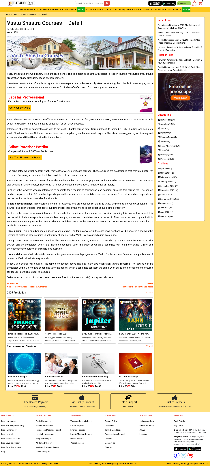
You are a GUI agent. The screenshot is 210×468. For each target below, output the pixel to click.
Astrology (166, 124)
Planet (163, 150)
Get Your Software (19, 107)
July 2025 (165, 208)
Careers (108, 440)
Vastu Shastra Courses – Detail (35, 14)
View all (149, 292)
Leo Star (143, 436)
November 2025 (168, 190)
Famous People (167, 137)
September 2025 (168, 199)
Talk (81, 9)
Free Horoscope (8, 423)
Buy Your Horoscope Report (25, 157)
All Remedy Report (44, 444)
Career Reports (77, 427)
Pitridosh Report (43, 453)
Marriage (165, 154)
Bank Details (179, 423)
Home (8, 14)
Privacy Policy (111, 423)
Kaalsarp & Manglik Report (47, 449)
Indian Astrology (147, 423)
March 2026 (166, 173)
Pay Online (178, 427)
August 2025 (166, 203)
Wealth (164, 141)
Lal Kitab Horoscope (45, 436)
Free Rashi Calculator (10, 440)
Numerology (166, 120)
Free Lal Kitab (7, 436)
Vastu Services (77, 444)
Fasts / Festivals (169, 146)
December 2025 (168, 186)
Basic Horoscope (43, 423)
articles (16, 14)
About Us (177, 9)
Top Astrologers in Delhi (80, 423)
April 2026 (165, 168)
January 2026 (167, 181)
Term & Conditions (113, 431)
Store (186, 9)
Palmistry (165, 133)
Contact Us (110, 444)
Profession (166, 159)
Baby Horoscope (43, 440)
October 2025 (167, 195)
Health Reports (77, 440)
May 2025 (165, 216)
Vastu (163, 128)
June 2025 (165, 212)
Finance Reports (77, 431)
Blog (170, 9)
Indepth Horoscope (44, 427)
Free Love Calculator (10, 444)
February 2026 (167, 177)
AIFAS (142, 431)
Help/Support (184, 3)
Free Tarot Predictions (11, 449)
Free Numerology (8, 431)
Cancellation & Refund (115, 436)
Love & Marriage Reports (81, 436)
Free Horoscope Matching (12, 427)
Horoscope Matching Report (48, 431)
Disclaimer (109, 427)
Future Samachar (147, 427)
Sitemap (108, 449)
